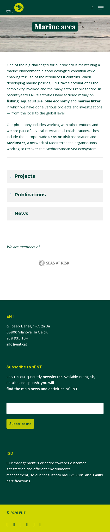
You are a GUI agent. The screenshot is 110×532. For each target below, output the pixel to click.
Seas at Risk (59, 136)
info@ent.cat (16, 344)
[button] (101, 7)
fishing (13, 101)
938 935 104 (17, 338)
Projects (24, 176)
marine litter (89, 101)
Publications (30, 195)
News (21, 213)
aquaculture (32, 101)
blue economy (57, 101)
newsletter (52, 376)
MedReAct (16, 142)
